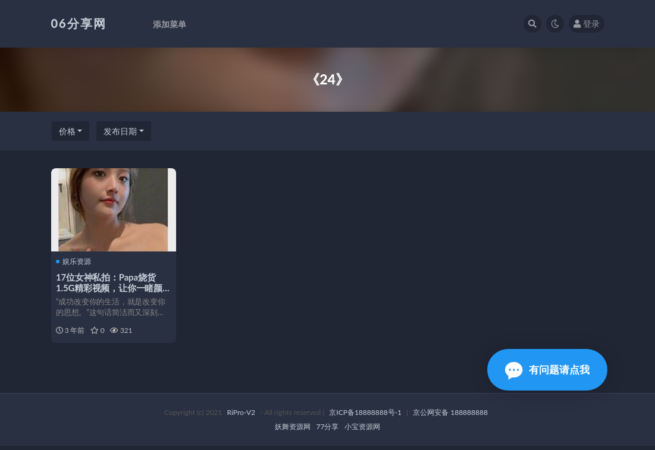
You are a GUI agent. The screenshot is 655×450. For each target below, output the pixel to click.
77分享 (327, 430)
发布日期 (120, 131)
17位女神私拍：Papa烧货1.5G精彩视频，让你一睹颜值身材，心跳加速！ (110, 288)
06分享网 (78, 23)
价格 (67, 131)
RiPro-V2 (241, 416)
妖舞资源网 (293, 430)
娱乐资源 (74, 261)
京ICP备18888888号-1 (365, 416)
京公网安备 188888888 (450, 416)
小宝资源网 (362, 430)
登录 (586, 23)
